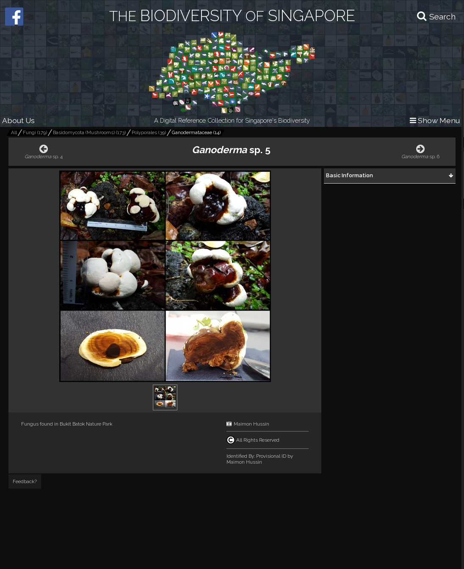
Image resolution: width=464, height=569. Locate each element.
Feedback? (25, 481)
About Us (18, 120)
